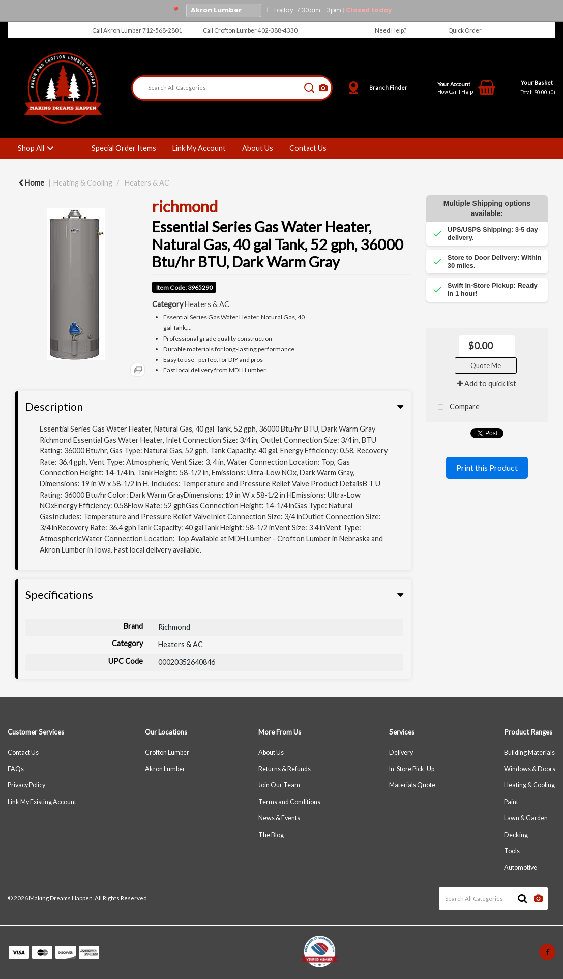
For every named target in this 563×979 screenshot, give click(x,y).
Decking (516, 835)
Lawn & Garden (526, 818)
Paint (511, 802)
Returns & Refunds (284, 769)
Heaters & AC (147, 182)
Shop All (31, 148)
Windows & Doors (529, 769)
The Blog (271, 835)
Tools (512, 851)
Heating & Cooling (82, 182)
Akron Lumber (165, 769)
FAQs (16, 769)
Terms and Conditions (289, 802)
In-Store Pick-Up (411, 769)
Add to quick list (486, 383)
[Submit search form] (309, 88)
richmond (185, 206)
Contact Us (308, 148)
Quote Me (485, 365)
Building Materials (529, 752)
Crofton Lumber (167, 752)
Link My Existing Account (42, 802)
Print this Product (487, 467)
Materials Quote (412, 785)
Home (31, 182)
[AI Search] (323, 88)
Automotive (520, 867)
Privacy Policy (26, 785)
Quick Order (465, 30)
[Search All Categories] (232, 88)
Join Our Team (279, 785)
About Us (257, 148)
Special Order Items (124, 148)
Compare (456, 407)
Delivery (401, 752)
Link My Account (199, 148)
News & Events (279, 818)
